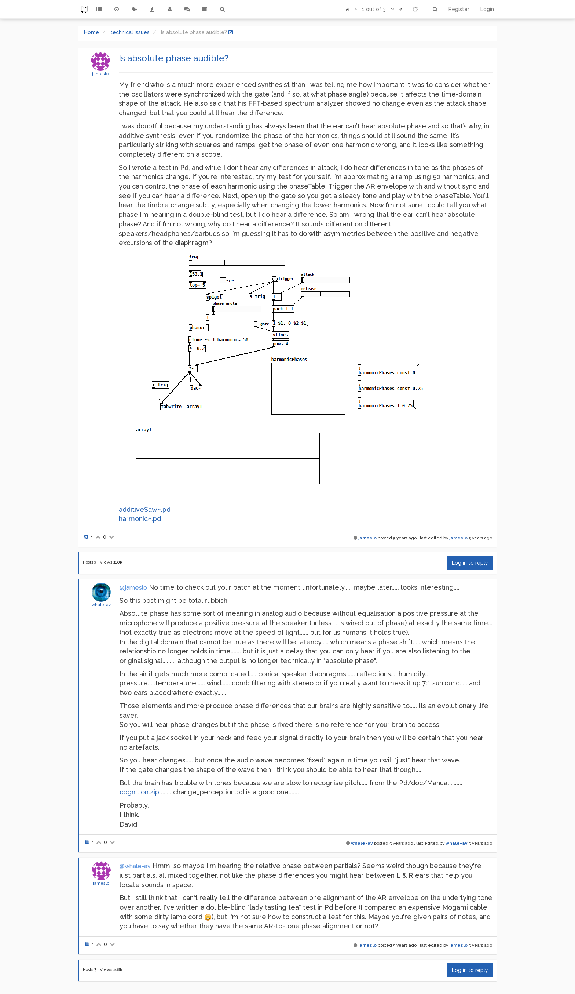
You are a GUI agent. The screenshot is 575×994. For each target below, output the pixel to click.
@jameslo (133, 587)
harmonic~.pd (140, 519)
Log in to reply (470, 563)
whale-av (101, 604)
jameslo (100, 73)
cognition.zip (139, 792)
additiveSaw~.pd (145, 509)
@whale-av (135, 866)
